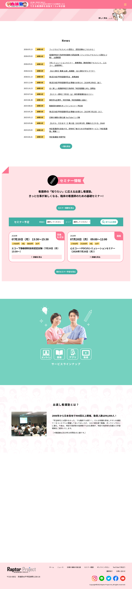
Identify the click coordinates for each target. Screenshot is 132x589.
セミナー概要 (89, 573)
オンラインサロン (103, 573)
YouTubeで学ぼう (119, 573)
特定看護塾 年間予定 (57, 192)
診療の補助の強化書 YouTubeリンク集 (64, 173)
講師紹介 (109, 577)
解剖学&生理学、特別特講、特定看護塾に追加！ (68, 156)
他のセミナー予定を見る (66, 327)
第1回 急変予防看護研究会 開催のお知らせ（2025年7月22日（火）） (76, 167)
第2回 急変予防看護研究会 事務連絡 (64, 132)
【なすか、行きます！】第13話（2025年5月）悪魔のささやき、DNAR (77, 179)
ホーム (51, 573)
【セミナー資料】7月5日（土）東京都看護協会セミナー (71, 150)
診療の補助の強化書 (74, 573)
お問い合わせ (120, 577)
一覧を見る (66, 202)
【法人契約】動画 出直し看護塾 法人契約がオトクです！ (72, 126)
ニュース (60, 573)
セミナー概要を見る (66, 263)
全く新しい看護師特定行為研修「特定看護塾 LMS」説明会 (72, 144)
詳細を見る (37, 313)
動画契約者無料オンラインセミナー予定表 (66, 161)
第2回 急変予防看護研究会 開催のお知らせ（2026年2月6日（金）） (75, 138)
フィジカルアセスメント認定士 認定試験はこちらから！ (72, 105)
